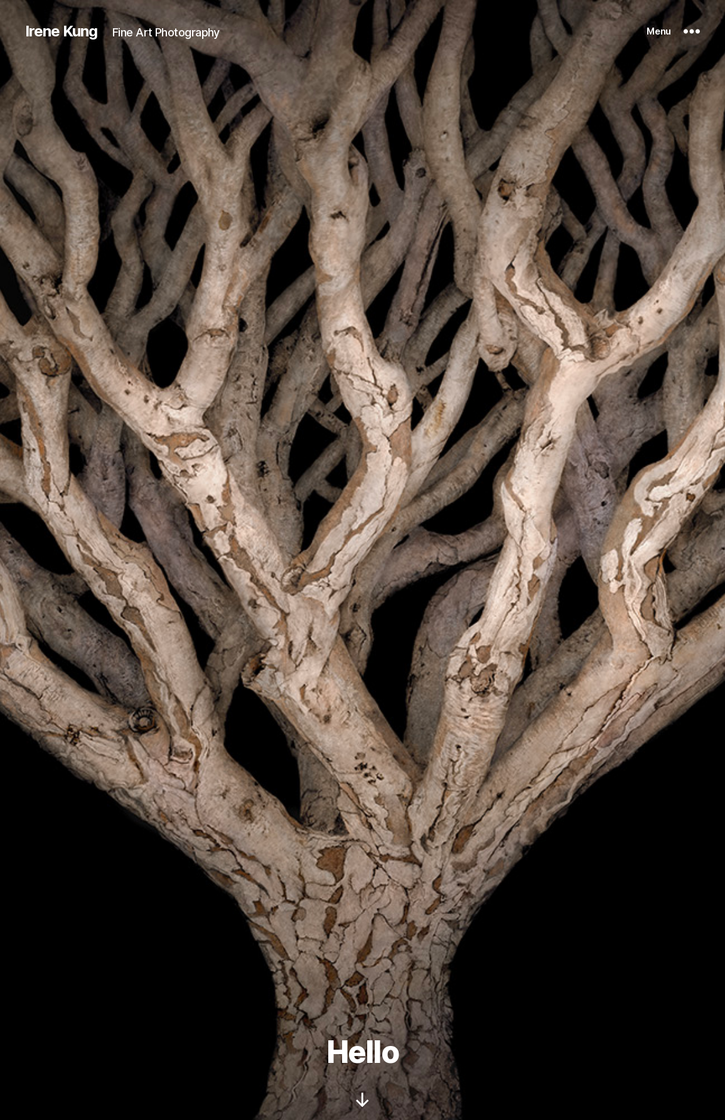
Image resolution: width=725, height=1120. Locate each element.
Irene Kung (61, 31)
